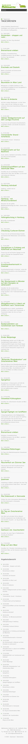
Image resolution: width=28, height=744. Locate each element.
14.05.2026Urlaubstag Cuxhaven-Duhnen (11, 625)
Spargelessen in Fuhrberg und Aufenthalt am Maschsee (13, 248)
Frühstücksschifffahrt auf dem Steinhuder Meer (13, 168)
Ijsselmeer (5, 479)
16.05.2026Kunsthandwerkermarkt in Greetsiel (12, 636)
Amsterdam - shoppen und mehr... (11, 36)
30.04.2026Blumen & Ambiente (8, 584)
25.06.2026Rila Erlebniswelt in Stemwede (11, 705)
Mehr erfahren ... (5, 42)
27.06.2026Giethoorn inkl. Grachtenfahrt (11, 714)
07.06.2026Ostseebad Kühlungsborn (9, 676)
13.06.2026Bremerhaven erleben (8, 686)
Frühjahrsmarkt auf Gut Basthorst (10, 151)
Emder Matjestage (8, 337)
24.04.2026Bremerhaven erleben (8, 570)
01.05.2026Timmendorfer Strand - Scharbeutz (12, 595)
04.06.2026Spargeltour (6, 672)
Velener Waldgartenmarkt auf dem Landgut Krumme (13, 119)
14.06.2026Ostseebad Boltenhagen (9, 691)
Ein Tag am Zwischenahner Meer (11, 512)
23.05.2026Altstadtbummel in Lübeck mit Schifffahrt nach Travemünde (14, 648)
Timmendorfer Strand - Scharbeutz (10, 136)
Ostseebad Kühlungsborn (11, 398)
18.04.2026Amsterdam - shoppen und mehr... (12, 565)
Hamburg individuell (9, 185)
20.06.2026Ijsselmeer (6, 700)
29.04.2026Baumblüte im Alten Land (10, 579)
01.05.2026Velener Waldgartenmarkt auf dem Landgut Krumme (14, 589)
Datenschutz (20, 737)
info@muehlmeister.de (16, 733)
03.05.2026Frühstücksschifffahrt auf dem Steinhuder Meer (14, 605)
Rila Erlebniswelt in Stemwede (13, 496)
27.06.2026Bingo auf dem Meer (8, 719)
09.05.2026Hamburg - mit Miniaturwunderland (12, 616)
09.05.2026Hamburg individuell (8, 611)
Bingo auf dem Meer (9, 545)
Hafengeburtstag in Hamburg (12, 217)
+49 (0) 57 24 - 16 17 (8, 732)
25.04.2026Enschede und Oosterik (9, 574)
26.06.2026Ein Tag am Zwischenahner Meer (11, 710)
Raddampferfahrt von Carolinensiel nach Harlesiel (12, 325)
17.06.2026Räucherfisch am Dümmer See (11, 695)
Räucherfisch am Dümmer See (13, 462)
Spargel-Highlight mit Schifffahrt (14, 412)
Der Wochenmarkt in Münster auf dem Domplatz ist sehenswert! (13, 283)
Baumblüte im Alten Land (11, 82)
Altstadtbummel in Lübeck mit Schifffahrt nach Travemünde (13, 304)
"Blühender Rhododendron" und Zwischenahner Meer (13, 360)
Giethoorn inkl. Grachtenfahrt (12, 530)
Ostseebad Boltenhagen (10, 449)
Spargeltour (5, 380)
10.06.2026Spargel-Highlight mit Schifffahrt (11, 681)
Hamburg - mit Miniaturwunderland (9, 200)
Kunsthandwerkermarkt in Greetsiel (11, 265)
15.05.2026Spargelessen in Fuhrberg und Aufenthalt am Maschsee (14, 631)
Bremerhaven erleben (9, 50)
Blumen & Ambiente (9, 99)
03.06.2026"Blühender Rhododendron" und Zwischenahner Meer (11, 666)
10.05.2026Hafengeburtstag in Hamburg (10, 620)
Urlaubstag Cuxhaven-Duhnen (13, 230)
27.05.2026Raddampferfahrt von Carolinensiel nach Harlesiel (13, 655)
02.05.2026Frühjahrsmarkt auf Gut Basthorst (12, 600)
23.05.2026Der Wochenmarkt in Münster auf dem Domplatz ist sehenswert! (13, 642)
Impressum (13, 737)
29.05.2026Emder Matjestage (8, 661)
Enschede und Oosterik (10, 67)
